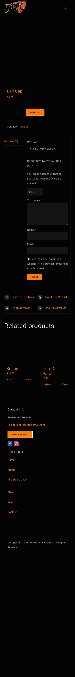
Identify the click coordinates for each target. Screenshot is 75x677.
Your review (34, 200)
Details (29, 379)
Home (11, 460)
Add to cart (35, 112)
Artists (11, 470)
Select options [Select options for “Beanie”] (11, 380)
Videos (11, 502)
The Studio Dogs (17, 480)
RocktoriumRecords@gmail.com (26, 425)
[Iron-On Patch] (55, 350)
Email (31, 244)
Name (31, 230)
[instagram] (16, 443)
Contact (12, 512)
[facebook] (10, 443)
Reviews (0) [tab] (11, 141)
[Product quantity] (15, 112)
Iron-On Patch (50, 371)
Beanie (13, 369)
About (11, 492)
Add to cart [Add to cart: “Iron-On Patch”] (49, 384)
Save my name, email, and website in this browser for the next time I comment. (47, 263)
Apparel (23, 127)
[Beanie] (19, 350)
